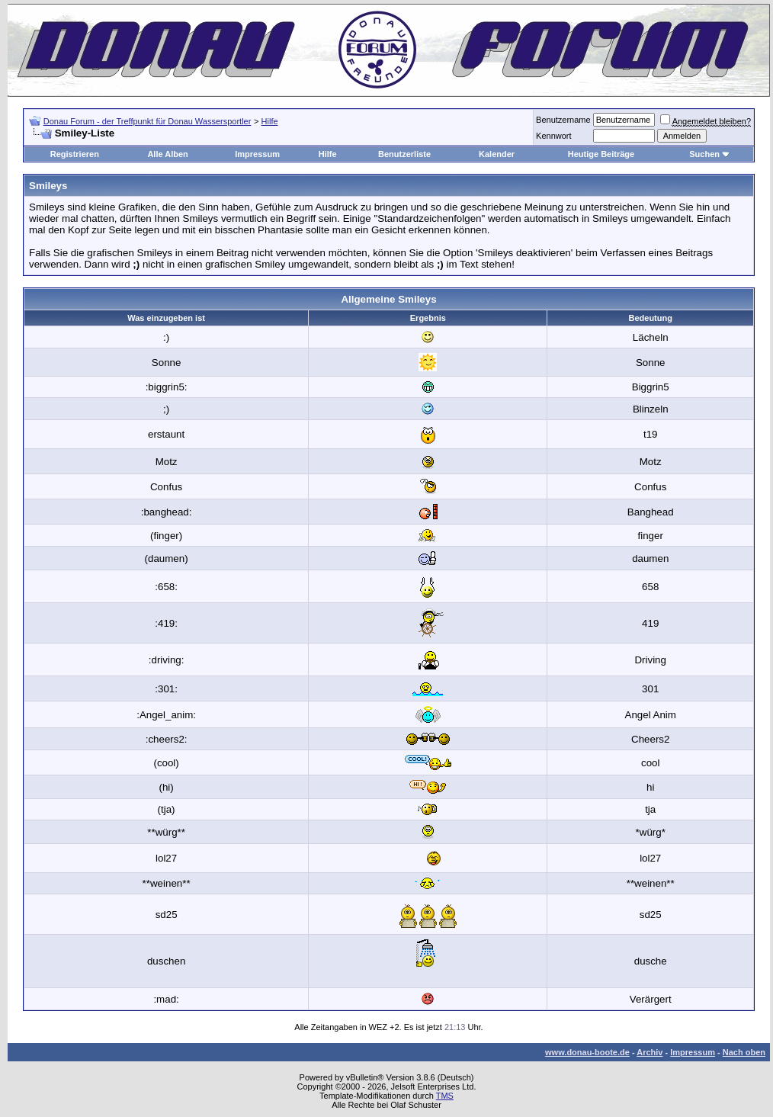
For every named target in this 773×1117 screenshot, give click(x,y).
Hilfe (269, 121)
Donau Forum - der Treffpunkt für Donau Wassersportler (147, 121)
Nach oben (744, 1052)
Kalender (497, 154)
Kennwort (553, 135)
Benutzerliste (404, 154)
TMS (445, 1095)
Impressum (257, 154)
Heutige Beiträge (601, 154)
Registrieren (74, 154)
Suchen (704, 154)
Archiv (649, 1052)
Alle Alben (167, 154)
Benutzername (563, 119)
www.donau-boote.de (587, 1052)
